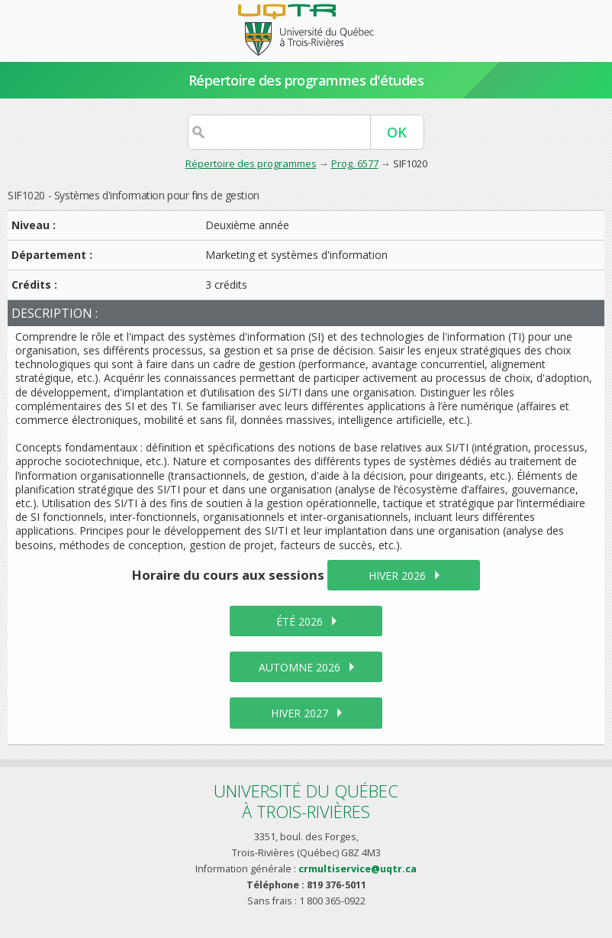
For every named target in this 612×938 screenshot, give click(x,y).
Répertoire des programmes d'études (306, 80)
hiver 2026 (397, 575)
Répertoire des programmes (251, 163)
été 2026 (299, 621)
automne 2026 (299, 667)
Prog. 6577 (354, 163)
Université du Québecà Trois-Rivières (306, 801)
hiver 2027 (299, 713)
